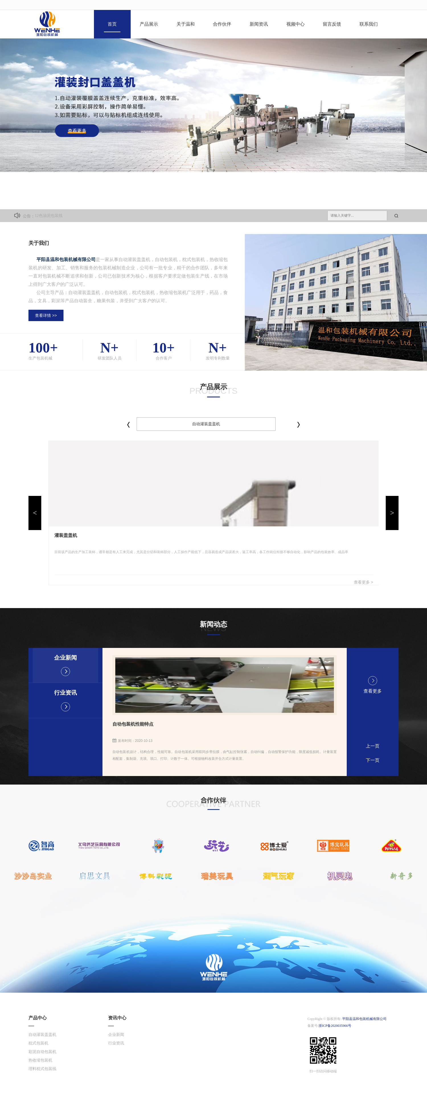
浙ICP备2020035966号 (335, 1026)
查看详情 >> (46, 315)
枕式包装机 (38, 1043)
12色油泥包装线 (49, 216)
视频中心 (295, 24)
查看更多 (373, 684)
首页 (112, 24)
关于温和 (185, 24)
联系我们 (369, 24)
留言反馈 (332, 24)
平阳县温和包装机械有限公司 (364, 1019)
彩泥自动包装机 (42, 1052)
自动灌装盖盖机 (206, 424)
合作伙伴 (222, 24)
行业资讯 (65, 700)
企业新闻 (65, 665)
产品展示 (149, 24)
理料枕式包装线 (42, 1069)
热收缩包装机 (40, 1060)
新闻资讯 (259, 24)
